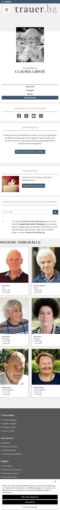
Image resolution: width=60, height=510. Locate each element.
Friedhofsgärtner (9, 450)
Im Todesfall (7, 466)
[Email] (34, 115)
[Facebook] (19, 115)
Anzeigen (30, 90)
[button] (55, 212)
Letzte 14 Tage (8, 431)
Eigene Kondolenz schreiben (30, 152)
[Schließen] (55, 481)
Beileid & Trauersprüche (12, 469)
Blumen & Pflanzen (10, 446)
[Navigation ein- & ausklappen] (6, 10)
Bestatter (6, 443)
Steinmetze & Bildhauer (12, 454)
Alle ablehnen (30, 502)
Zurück (6, 2)
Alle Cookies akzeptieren (30, 497)
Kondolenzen (30, 97)
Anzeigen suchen (9, 427)
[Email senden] (27, 212)
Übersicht (30, 86)
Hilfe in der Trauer (10, 477)
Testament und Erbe (10, 473)
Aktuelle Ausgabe (9, 423)
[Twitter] (26, 115)
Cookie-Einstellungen (30, 507)
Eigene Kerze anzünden (33, 185)
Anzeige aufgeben (10, 420)
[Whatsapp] (41, 115)
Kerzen (30, 94)
